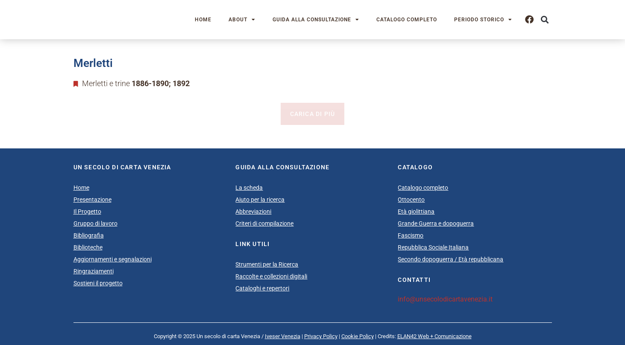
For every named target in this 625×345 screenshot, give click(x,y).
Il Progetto (87, 211)
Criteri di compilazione (264, 223)
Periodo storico (483, 19)
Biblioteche (88, 247)
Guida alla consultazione (316, 19)
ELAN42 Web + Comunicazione (434, 336)
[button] (545, 20)
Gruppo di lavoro (95, 223)
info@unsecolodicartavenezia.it (445, 299)
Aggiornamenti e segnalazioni (112, 259)
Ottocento (411, 199)
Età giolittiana (416, 211)
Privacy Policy (320, 336)
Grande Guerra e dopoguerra (436, 223)
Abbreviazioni (253, 211)
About (242, 19)
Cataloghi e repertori (262, 288)
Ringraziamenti (93, 271)
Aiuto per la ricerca (260, 199)
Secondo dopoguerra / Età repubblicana (450, 259)
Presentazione (92, 199)
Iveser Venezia (282, 336)
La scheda (249, 187)
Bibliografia (88, 235)
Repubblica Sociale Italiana (433, 247)
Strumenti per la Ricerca (266, 264)
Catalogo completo (406, 20)
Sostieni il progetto (98, 283)
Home (203, 20)
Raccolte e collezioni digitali (271, 276)
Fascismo (410, 235)
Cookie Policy (357, 336)
